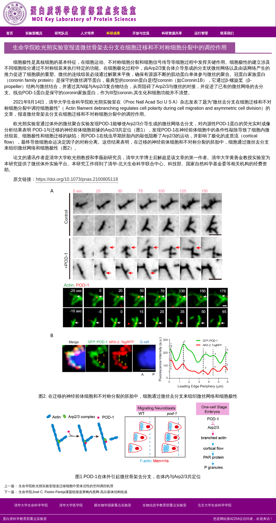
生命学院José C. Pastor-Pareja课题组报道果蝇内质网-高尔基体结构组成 (73, 492)
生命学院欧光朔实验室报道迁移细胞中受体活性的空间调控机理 (66, 486)
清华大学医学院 (71, 505)
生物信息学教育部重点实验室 (164, 505)
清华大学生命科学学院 (31, 505)
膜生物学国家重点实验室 (112, 505)
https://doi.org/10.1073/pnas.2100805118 (77, 179)
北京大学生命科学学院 (215, 505)
